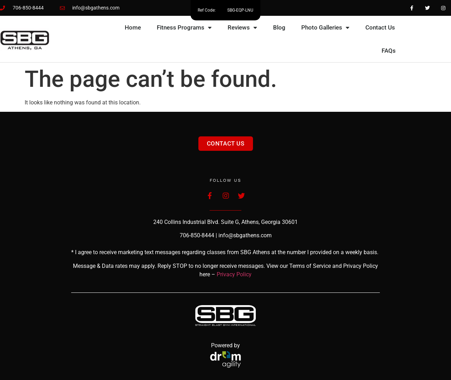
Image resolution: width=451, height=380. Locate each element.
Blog (279, 27)
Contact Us (380, 27)
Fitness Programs (184, 27)
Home (133, 27)
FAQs (389, 50)
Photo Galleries (325, 27)
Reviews (242, 27)
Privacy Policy (234, 274)
